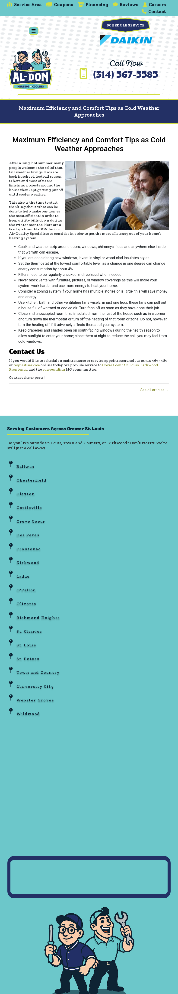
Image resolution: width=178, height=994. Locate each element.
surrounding (54, 369)
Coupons (59, 4)
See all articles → (154, 390)
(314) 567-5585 (125, 75)
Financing (93, 4)
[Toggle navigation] (33, 31)
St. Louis (131, 365)
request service (26, 365)
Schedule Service (125, 25)
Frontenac (18, 369)
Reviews (125, 4)
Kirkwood (149, 365)
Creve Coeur (112, 365)
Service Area (24, 4)
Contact (154, 11)
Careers (154, 4)
